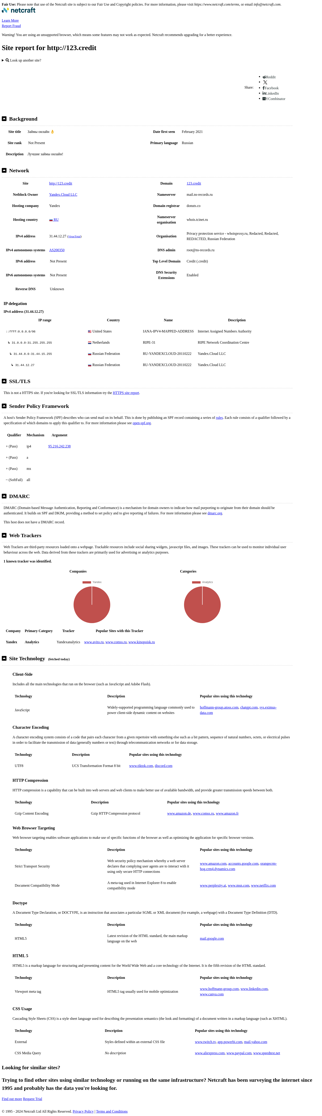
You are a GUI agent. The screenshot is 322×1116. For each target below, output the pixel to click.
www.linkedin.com (254, 989)
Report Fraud (11, 26)
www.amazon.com (213, 863)
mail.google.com (212, 938)
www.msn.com (238, 885)
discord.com (163, 766)
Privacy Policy (83, 1111)
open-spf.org (142, 423)
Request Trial (32, 1099)
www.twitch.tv (205, 1042)
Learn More (10, 20)
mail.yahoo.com (255, 1042)
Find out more (12, 1099)
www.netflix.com (263, 885)
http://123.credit (60, 183)
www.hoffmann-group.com (219, 989)
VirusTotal (74, 236)
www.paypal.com (239, 1053)
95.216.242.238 (59, 446)
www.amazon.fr (227, 813)
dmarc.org (215, 513)
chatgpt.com (249, 707)
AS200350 (56, 250)
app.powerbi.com (230, 1042)
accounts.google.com (243, 863)
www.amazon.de (179, 813)
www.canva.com (212, 994)
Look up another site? (23, 60)
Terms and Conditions (112, 1111)
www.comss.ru (116, 642)
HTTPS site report (126, 393)
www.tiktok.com (141, 766)
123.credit (194, 183)
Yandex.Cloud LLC (63, 194)
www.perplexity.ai (213, 885)
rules (219, 418)
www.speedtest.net (266, 1053)
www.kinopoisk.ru (141, 642)
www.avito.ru (94, 642)
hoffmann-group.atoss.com (219, 707)
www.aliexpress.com (210, 1053)
